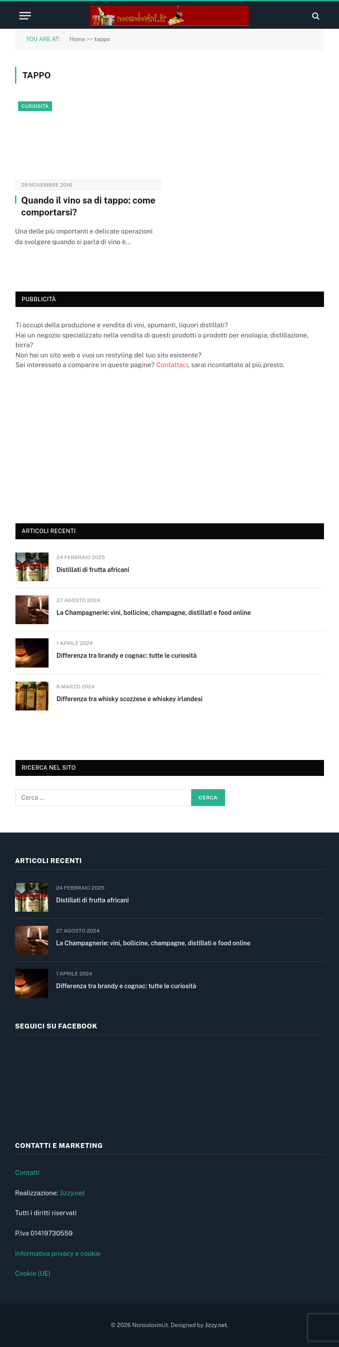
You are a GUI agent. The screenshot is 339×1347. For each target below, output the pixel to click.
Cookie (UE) (33, 1273)
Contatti (27, 1172)
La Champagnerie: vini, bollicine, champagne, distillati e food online (153, 612)
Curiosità (35, 106)
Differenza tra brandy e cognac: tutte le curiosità (126, 655)
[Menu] (25, 16)
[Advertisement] (81, 445)
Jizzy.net (72, 1193)
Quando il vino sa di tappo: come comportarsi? (88, 206)
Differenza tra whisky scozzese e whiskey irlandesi (129, 698)
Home (77, 39)
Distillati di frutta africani (92, 569)
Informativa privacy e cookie (58, 1253)
